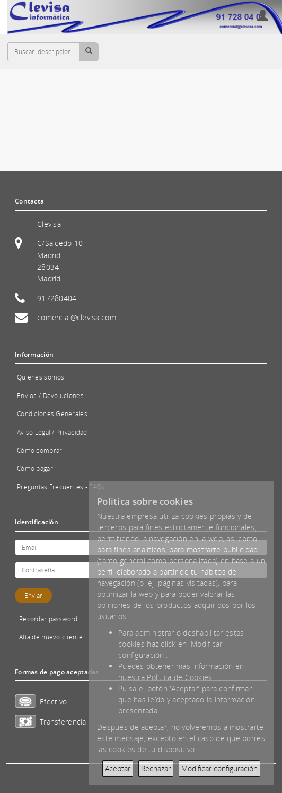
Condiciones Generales (52, 413)
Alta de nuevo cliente (51, 636)
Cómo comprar (39, 450)
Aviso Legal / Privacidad (52, 432)
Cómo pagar (35, 468)
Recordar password (48, 618)
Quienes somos (41, 377)
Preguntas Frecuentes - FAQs (61, 486)
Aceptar (117, 768)
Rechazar (156, 768)
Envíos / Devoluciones (50, 395)
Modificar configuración (219, 768)
